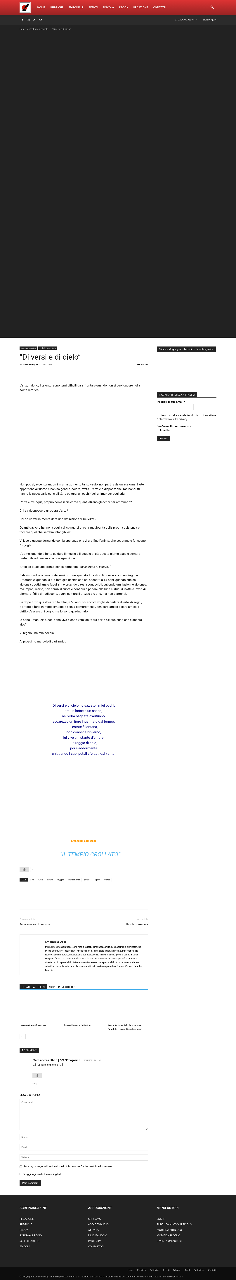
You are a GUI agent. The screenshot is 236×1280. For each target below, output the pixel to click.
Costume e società (38, 29)
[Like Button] (24, 869)
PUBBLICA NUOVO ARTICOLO (174, 1224)
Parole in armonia (137, 924)
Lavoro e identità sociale (33, 1025)
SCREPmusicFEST (30, 1241)
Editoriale (76, 7)
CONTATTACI (96, 1246)
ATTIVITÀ (93, 1230)
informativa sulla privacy (172, 418)
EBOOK (24, 1230)
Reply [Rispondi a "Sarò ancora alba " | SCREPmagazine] (34, 1083)
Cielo (40, 879)
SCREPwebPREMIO (31, 1235)
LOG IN (161, 1218)
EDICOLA (25, 1246)
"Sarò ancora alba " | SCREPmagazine (56, 1060)
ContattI (159, 7)
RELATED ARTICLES (33, 987)
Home (41, 7)
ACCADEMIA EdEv (98, 1224)
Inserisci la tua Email (171, 401)
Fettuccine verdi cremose (35, 924)
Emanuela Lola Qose (83, 840)
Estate (50, 879)
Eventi (93, 7)
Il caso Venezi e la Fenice (77, 1025)
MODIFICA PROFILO (168, 1235)
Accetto (163, 429)
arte (32, 879)
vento (107, 879)
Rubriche (56, 7)
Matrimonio (74, 879)
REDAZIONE (27, 1218)
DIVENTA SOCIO (97, 1235)
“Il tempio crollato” (90, 854)
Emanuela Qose (30, 364)
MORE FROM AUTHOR (61, 987)
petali (86, 879)
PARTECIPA (94, 1241)
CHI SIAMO (94, 1218)
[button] (212, 7)
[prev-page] (22, 1036)
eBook (123, 7)
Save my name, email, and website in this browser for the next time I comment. (68, 1166)
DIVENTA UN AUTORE (169, 1241)
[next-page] (27, 1036)
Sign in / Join (209, 19)
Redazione (140, 7)
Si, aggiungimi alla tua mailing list (40, 1174)
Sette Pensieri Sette (47, 348)
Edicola (108, 7)
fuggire (60, 879)
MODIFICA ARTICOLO (169, 1230)
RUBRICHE (26, 1224)
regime (97, 879)
